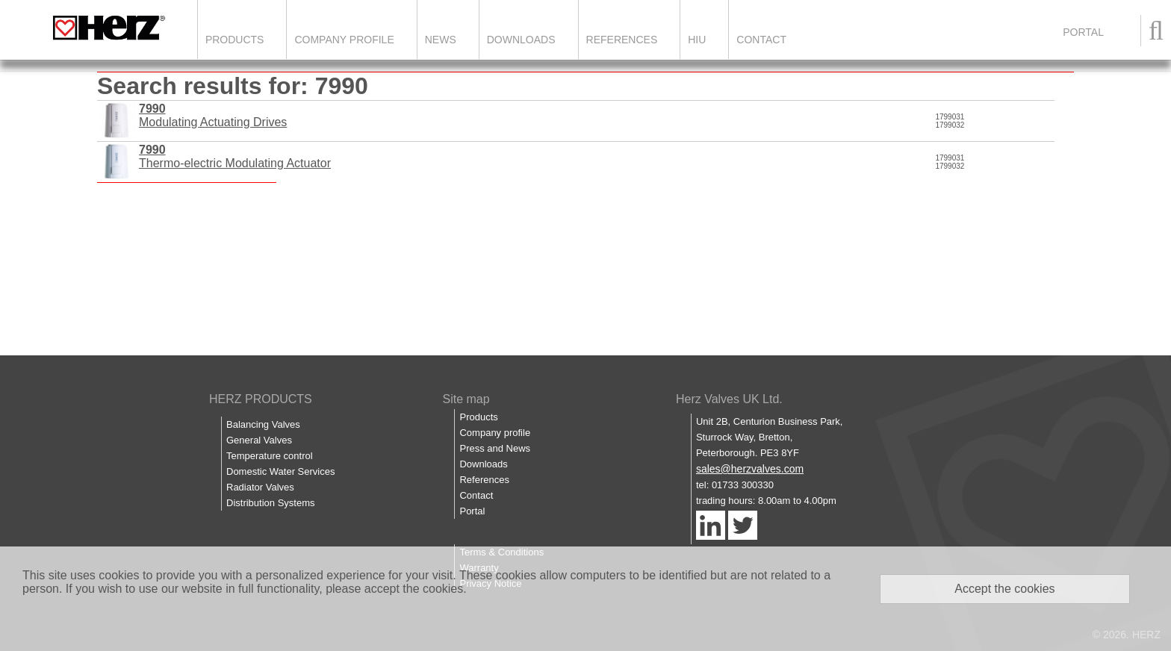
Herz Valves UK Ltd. (729, 399)
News (440, 40)
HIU (697, 40)
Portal (472, 511)
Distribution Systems (270, 502)
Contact (761, 40)
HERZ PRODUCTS (260, 399)
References (622, 40)
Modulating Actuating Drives (213, 115)
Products (234, 40)
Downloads (521, 40)
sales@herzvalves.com (750, 469)
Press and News (494, 448)
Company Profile (344, 40)
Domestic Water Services (280, 471)
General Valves (259, 440)
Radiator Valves (260, 487)
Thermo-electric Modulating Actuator (235, 156)
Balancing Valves (263, 424)
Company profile (494, 432)
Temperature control (269, 455)
